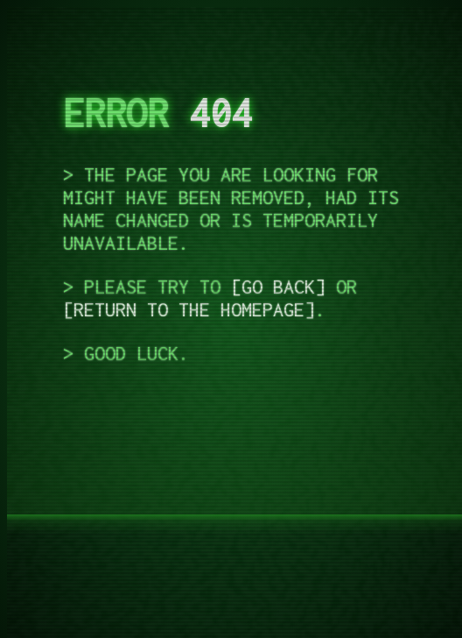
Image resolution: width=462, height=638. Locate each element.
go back (278, 286)
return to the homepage (189, 309)
